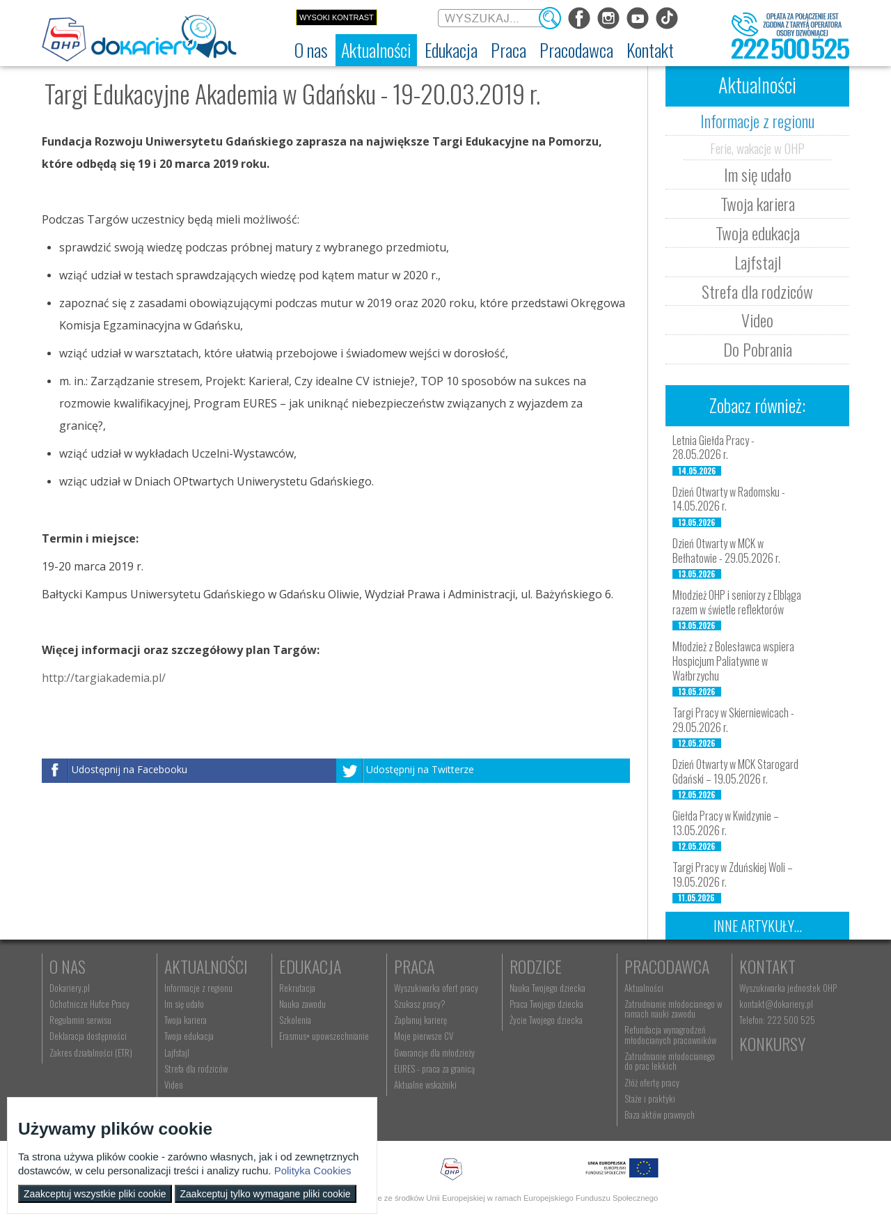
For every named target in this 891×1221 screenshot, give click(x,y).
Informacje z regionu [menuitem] (198, 988)
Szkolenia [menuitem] (295, 1020)
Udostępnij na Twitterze (420, 769)
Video (757, 319)
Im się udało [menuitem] (184, 1004)
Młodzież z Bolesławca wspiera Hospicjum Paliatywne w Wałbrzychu (733, 661)
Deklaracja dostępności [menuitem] (88, 1036)
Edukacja (310, 966)
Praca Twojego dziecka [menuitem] (546, 1004)
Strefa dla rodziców (757, 291)
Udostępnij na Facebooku (129, 769)
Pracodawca (666, 966)
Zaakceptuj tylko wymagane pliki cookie (265, 1193)
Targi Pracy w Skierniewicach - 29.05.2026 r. (733, 720)
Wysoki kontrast (336, 17)
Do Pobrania (757, 348)
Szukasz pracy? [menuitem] (420, 1004)
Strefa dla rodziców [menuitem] (196, 1068)
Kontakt (767, 966)
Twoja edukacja (758, 232)
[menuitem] (311, 50)
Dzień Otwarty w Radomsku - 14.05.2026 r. (728, 499)
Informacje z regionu (757, 120)
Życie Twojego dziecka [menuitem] (546, 1020)
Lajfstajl (757, 261)
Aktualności (206, 966)
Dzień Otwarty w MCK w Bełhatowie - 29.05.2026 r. (726, 550)
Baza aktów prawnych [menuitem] (659, 1114)
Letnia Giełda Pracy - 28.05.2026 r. (713, 447)
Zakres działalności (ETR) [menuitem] (90, 1052)
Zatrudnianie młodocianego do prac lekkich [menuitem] (669, 1061)
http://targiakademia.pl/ (104, 677)
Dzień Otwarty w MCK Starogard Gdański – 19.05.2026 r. (735, 771)
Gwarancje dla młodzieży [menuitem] (434, 1052)
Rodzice (536, 966)
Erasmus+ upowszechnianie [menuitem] (324, 1036)
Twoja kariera (757, 203)
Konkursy (772, 1043)
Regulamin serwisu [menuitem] (80, 1020)
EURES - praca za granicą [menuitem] (434, 1068)
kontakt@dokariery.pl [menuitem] (776, 1004)
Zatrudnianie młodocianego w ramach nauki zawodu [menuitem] (673, 1008)
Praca (414, 966)
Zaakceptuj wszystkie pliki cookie (95, 1193)
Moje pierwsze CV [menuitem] (423, 1036)
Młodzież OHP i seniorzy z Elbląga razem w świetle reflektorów (736, 602)
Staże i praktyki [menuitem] (649, 1098)
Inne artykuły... (757, 925)
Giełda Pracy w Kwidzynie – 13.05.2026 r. (725, 823)
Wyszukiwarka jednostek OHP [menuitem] (788, 988)
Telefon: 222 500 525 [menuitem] (777, 1020)
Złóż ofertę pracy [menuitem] (651, 1082)
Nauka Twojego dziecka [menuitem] (547, 988)
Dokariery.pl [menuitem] (69, 988)
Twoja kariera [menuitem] (185, 1020)
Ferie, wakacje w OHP (757, 147)
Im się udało (757, 174)
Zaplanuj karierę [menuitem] (420, 1020)
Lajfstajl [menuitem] (176, 1052)
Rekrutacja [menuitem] (297, 988)
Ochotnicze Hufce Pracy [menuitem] (89, 1004)
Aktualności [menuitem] (643, 988)
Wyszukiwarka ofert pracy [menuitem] (436, 988)
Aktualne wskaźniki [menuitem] (425, 1084)
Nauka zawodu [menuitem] (302, 1004)
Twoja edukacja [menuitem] (189, 1036)
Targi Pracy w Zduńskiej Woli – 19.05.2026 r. (732, 874)
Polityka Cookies (313, 1170)
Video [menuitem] (173, 1084)
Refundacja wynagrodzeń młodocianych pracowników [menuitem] (670, 1034)
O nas (67, 966)
